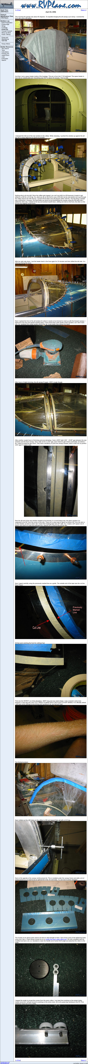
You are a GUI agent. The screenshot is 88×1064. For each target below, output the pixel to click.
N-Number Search (5, 59)
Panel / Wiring (6, 34)
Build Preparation (7, 22)
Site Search (5, 48)
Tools (3, 50)
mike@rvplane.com (5, 1062)
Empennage (5, 24)
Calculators (5, 52)
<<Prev (18, 10)
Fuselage (4, 27)
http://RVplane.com (5, 1063)
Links (3, 57)
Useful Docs (5, 55)
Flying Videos (6, 44)
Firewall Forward (7, 31)
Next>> (83, 10)
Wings (3, 26)
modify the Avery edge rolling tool (56, 939)
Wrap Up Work (6, 33)
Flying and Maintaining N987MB (5, 39)
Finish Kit (5, 29)
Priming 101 (5, 53)
